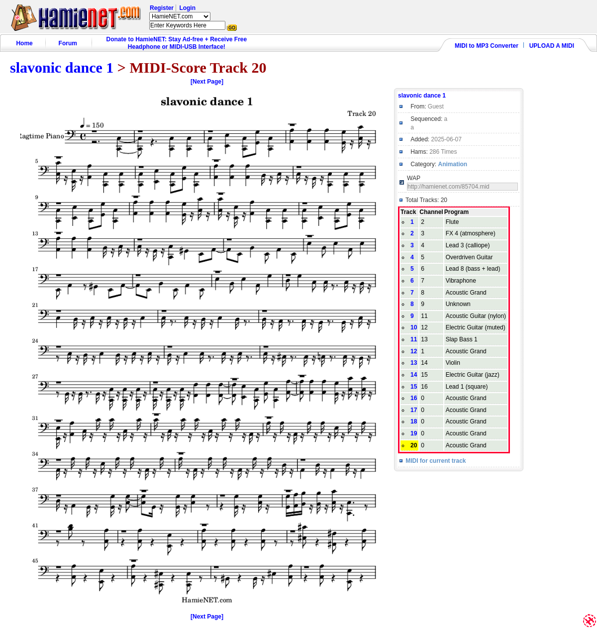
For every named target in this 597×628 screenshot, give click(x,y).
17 (413, 410)
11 (413, 339)
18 (413, 421)
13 (413, 362)
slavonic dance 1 (61, 67)
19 (413, 433)
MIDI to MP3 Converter (486, 45)
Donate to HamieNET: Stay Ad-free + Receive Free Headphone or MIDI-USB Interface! (176, 43)
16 (413, 398)
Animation (453, 164)
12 (413, 351)
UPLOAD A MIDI (551, 45)
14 (413, 374)
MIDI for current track (435, 460)
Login (187, 7)
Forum (68, 43)
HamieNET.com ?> (179, 16)
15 (413, 386)
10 (413, 327)
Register (162, 7)
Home (24, 43)
